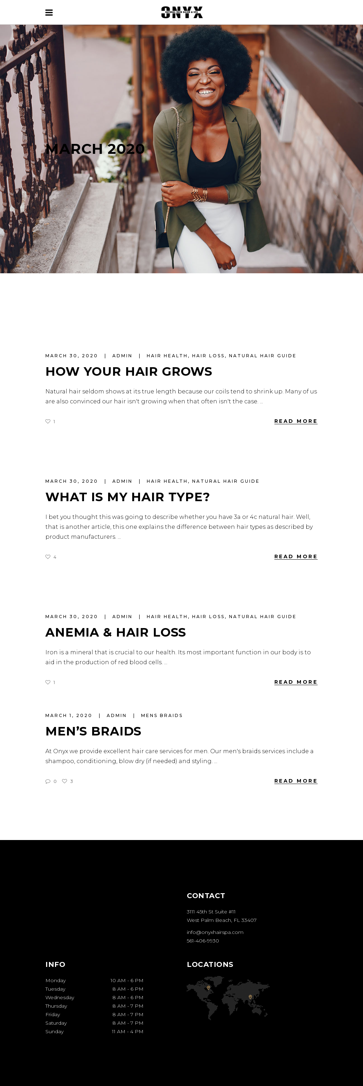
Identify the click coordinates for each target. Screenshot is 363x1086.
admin (123, 355)
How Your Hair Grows (128, 371)
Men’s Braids (93, 731)
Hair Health (167, 355)
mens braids (162, 715)
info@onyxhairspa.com (215, 932)
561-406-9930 (203, 940)
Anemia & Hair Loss (115, 632)
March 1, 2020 (70, 715)
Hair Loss (208, 355)
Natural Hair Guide (263, 355)
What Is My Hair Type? (127, 496)
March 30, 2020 (72, 355)
